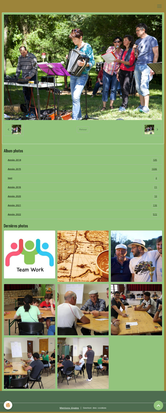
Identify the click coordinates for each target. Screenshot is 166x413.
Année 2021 (83, 205)
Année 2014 (83, 160)
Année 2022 (83, 214)
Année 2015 (83, 169)
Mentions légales (69, 408)
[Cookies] (8, 405)
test (83, 178)
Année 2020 (83, 196)
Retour (83, 130)
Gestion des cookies (94, 408)
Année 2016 (83, 187)
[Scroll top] (158, 405)
